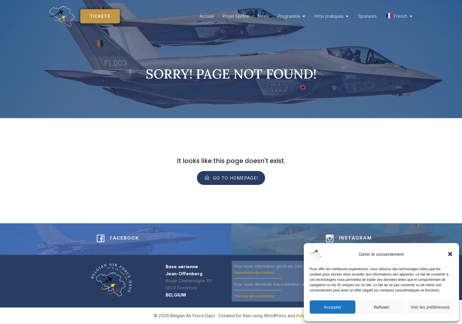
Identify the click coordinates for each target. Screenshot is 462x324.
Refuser (381, 307)
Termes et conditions (254, 296)
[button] (450, 254)
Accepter (332, 307)
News (263, 16)
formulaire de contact (254, 272)
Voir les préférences (430, 307)
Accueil (207, 16)
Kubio (302, 315)
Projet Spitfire (236, 16)
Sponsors (367, 16)
